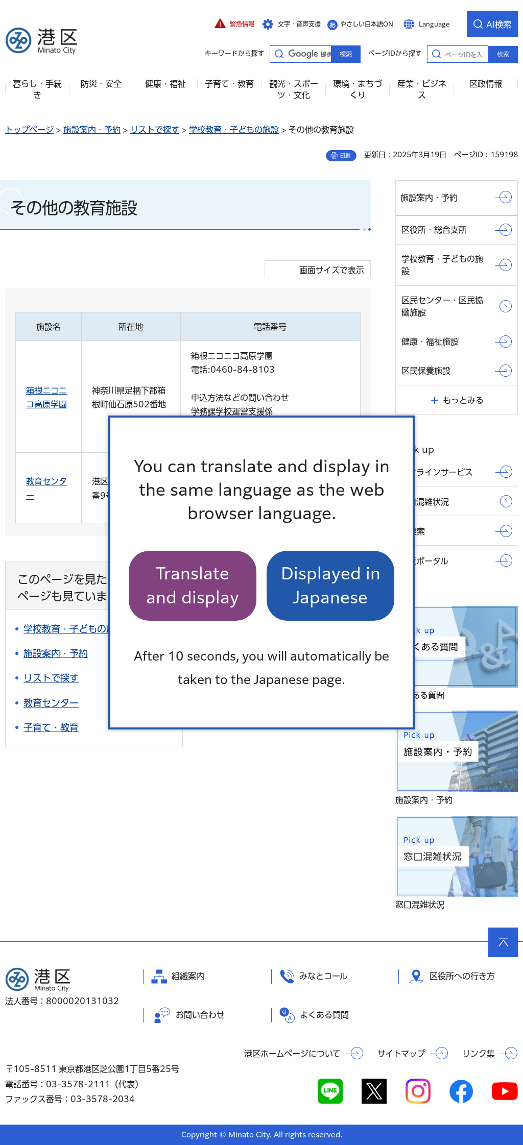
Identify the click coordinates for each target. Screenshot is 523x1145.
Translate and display (192, 585)
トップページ (29, 130)
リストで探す (154, 130)
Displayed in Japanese (331, 585)
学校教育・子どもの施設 (234, 130)
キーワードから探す (279, 53)
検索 (503, 54)
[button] (234, 24)
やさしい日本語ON (366, 24)
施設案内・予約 (92, 130)
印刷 (345, 155)
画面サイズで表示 (331, 270)
